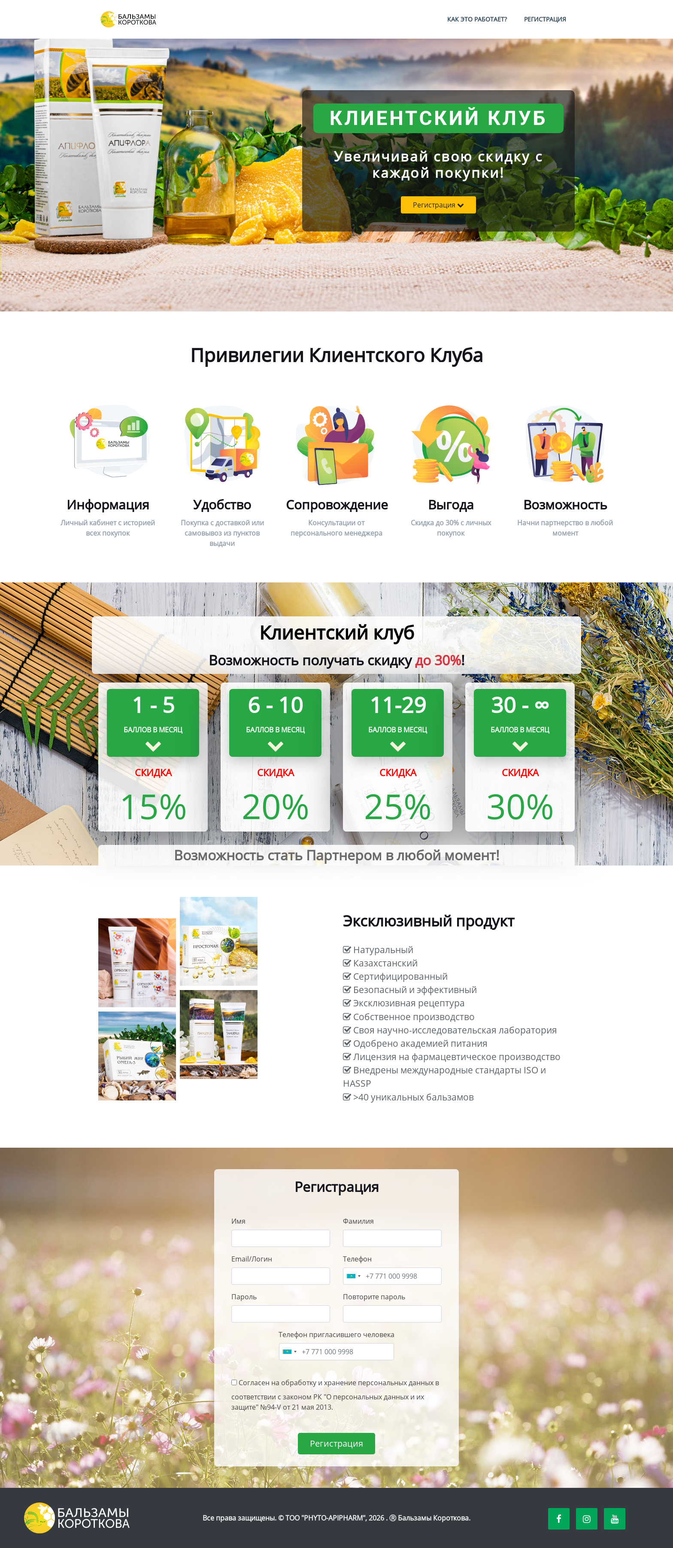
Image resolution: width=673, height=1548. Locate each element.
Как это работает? (477, 19)
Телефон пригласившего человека (336, 1334)
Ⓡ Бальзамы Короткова (429, 1518)
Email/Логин (251, 1259)
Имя (238, 1221)
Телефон (357, 1259)
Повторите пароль (374, 1296)
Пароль (244, 1296)
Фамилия (358, 1221)
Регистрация (545, 19)
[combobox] (353, 1276)
